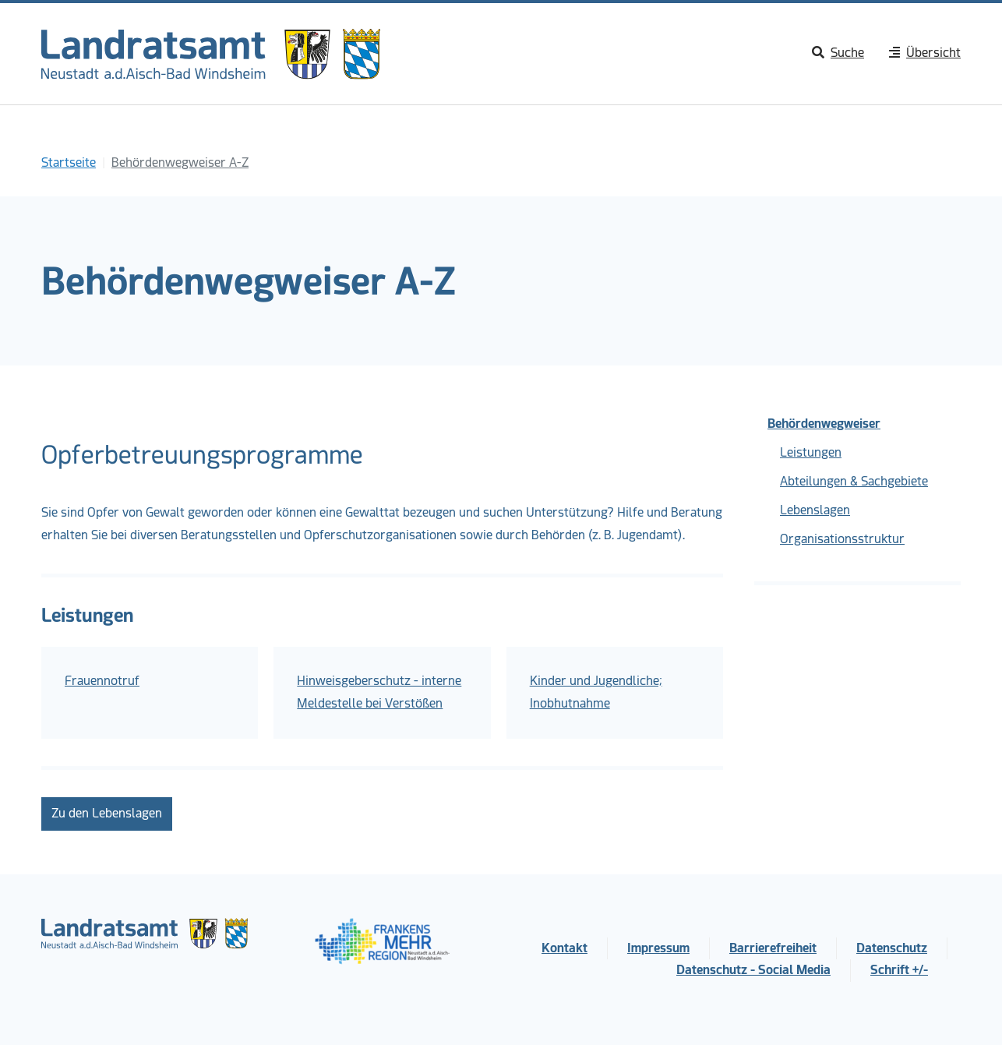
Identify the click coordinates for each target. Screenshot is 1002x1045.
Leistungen (810, 452)
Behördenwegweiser (823, 423)
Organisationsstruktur (842, 538)
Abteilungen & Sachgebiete (854, 481)
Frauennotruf (102, 680)
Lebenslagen (815, 510)
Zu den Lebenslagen (106, 813)
